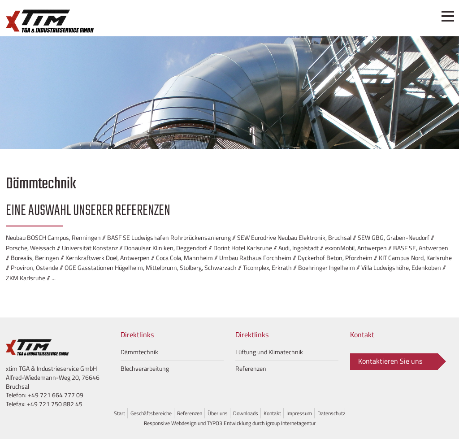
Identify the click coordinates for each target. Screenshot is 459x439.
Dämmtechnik (139, 351)
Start (119, 413)
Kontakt (272, 413)
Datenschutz (331, 413)
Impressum (299, 413)
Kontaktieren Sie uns (390, 361)
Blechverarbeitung (145, 368)
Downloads (245, 413)
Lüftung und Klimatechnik (269, 351)
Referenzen (250, 368)
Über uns (218, 413)
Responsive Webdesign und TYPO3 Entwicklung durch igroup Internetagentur (230, 423)
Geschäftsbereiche (151, 413)
